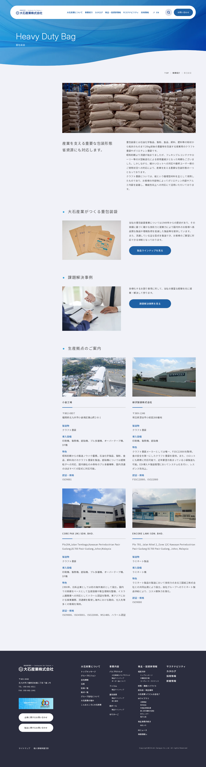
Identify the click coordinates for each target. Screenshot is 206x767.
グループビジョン (88, 675)
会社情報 (84, 679)
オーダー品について (119, 681)
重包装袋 (13, 156)
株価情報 (141, 734)
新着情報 (171, 681)
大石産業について (90, 666)
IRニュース (142, 730)
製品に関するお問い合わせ (35, 727)
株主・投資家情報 (147, 666)
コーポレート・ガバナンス (149, 681)
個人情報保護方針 (41, 748)
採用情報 (145, 12)
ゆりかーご (12, 175)
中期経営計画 (145, 678)
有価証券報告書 (145, 708)
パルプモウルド (116, 671)
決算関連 (143, 702)
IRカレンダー (144, 714)
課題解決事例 (16, 103)
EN (157, 12)
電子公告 (143, 717)
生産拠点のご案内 (18, 109)
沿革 (83, 684)
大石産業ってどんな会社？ (149, 694)
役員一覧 (84, 688)
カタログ (99, 12)
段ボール (113, 705)
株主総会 (143, 705)
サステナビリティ (131, 12)
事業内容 (114, 666)
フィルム (113, 686)
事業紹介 (13, 128)
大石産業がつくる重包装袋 (22, 97)
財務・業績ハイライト (147, 686)
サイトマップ (24, 748)
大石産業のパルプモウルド (121, 675)
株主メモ (143, 725)
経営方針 (141, 671)
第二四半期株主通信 (147, 711)
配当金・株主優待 (145, 690)
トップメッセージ (88, 671)
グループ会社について (90, 696)
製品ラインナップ (17, 160)
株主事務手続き (144, 721)
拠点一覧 (84, 692)
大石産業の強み (87, 700)
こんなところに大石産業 (91, 704)
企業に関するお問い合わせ (35, 717)
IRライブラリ (143, 698)
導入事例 (13, 163)
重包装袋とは (16, 92)
